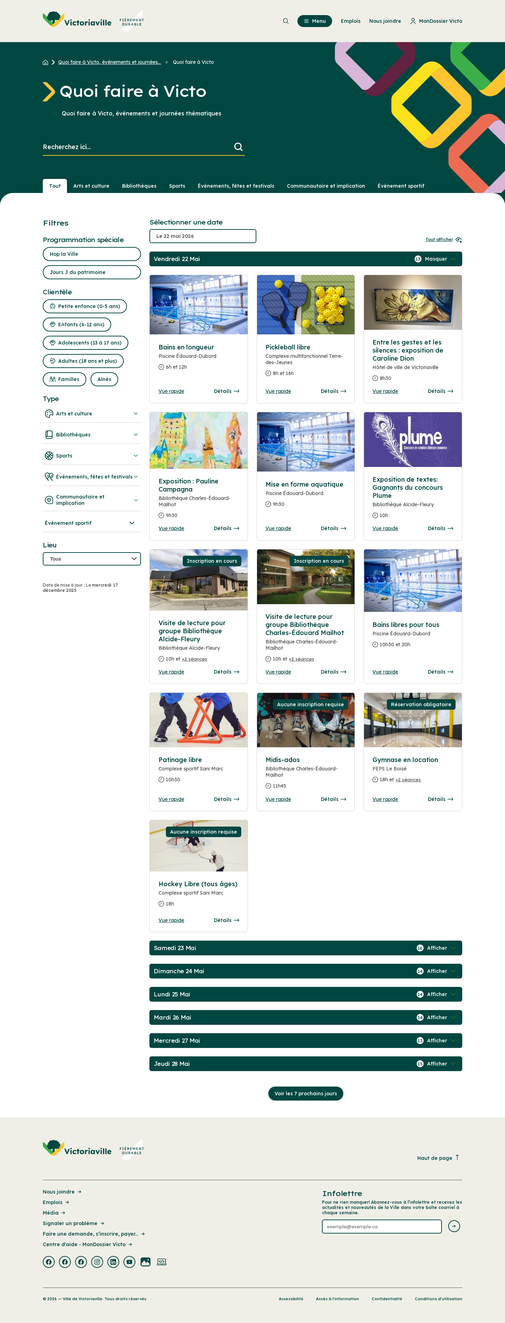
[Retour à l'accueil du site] (47, 62)
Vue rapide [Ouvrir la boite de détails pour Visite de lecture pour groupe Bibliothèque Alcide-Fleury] (171, 672)
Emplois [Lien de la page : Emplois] (56, 1202)
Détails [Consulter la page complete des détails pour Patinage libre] (226, 799)
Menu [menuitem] (315, 21)
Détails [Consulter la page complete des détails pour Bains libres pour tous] (440, 672)
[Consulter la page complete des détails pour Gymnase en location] (412, 772)
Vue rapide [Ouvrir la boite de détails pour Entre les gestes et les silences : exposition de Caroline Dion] (385, 391)
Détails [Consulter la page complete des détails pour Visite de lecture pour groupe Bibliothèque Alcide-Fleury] (226, 672)
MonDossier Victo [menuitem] (436, 21)
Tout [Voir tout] (55, 186)
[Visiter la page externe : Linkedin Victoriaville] (113, 1262)
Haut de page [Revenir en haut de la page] (438, 1158)
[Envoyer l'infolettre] (454, 1227)
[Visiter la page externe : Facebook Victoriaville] (49, 1262)
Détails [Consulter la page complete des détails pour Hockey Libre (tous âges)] (226, 920)
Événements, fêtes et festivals (92, 477)
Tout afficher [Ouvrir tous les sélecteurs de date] (443, 239)
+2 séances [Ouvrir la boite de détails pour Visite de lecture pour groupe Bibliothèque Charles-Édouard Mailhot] (301, 659)
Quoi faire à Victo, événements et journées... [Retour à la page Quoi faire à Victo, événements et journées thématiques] (109, 62)
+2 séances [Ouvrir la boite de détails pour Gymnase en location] (408, 779)
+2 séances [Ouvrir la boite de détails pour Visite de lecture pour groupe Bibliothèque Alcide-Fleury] (194, 659)
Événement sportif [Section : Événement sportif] (401, 186)
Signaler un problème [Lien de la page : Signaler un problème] (74, 1223)
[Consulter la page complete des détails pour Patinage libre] (199, 772)
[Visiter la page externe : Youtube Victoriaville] (129, 1262)
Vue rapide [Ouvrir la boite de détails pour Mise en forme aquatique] (278, 528)
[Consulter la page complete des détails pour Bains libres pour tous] (412, 637)
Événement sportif (90, 523)
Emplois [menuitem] (351, 21)
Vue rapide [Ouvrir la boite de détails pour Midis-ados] (278, 799)
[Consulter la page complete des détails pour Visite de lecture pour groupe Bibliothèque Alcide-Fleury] (199, 644)
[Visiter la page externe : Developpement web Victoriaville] (162, 1262)
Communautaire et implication (92, 500)
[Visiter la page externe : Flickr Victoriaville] (146, 1262)
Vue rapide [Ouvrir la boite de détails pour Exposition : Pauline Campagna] (171, 528)
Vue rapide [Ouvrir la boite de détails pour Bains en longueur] (171, 391)
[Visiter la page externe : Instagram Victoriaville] (97, 1262)
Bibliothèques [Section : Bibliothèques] (139, 186)
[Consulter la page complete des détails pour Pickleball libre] (305, 363)
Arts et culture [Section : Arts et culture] (91, 186)
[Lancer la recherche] (238, 147)
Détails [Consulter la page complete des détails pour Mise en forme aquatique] (333, 528)
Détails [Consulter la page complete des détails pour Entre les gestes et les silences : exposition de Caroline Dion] (440, 391)
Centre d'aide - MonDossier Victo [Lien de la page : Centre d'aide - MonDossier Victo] (88, 1244)
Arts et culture (92, 413)
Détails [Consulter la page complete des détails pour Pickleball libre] (333, 391)
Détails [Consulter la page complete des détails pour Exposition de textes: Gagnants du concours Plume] (440, 528)
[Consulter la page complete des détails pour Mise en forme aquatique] (305, 497)
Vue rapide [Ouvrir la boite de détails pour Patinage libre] (171, 799)
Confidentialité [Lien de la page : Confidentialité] (387, 1298)
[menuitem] (93, 21)
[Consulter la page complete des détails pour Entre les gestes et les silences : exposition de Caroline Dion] (412, 363)
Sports (92, 456)
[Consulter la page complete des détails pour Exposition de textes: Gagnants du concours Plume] (412, 500)
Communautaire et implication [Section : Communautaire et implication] (326, 186)
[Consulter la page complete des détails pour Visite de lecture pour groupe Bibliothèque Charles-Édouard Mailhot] (305, 641)
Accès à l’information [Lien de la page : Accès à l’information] (337, 1298)
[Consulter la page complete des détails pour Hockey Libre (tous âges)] (199, 897)
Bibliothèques (92, 434)
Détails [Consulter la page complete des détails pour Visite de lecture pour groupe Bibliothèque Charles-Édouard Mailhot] (333, 672)
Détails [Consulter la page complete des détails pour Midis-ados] (333, 799)
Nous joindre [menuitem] (385, 21)
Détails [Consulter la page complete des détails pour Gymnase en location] (440, 799)
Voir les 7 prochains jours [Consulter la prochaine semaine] (306, 1093)
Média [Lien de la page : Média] (54, 1213)
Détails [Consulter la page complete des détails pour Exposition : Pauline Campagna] (226, 528)
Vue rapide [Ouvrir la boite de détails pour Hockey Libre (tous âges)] (171, 920)
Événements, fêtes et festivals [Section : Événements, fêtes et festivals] (236, 186)
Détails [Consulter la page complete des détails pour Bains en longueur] (226, 391)
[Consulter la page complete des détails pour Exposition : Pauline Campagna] (199, 501)
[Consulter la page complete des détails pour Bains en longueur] (199, 360)
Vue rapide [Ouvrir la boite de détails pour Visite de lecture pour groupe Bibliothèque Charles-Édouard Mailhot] (278, 672)
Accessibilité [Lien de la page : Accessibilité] (291, 1298)
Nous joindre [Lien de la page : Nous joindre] (62, 1192)
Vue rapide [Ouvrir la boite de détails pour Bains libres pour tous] (385, 672)
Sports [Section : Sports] (177, 186)
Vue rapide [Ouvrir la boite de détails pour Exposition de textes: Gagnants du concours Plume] (385, 528)
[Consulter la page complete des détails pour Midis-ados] (305, 776)
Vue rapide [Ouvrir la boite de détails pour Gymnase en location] (385, 799)
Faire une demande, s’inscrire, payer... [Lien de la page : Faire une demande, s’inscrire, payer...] (94, 1234)
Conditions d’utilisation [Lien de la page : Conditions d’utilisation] (438, 1298)
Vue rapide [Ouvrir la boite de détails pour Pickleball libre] (278, 391)
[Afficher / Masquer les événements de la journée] (441, 258)
